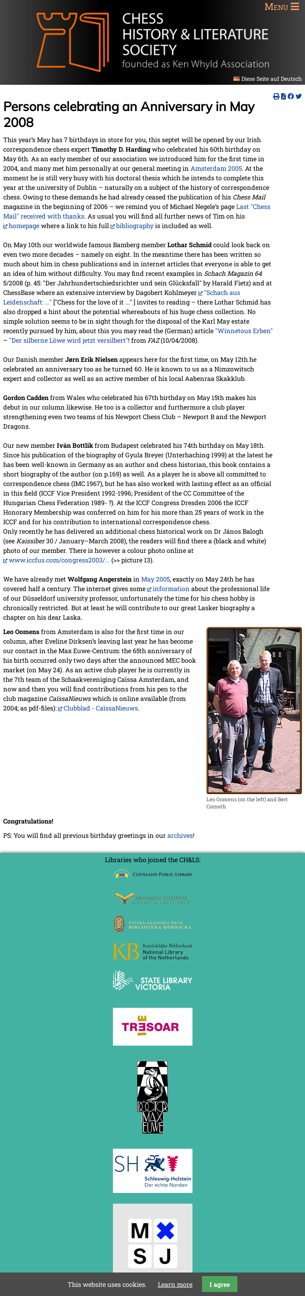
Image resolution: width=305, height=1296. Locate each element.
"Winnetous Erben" (244, 330)
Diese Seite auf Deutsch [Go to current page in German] (271, 78)
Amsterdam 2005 (216, 168)
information (171, 588)
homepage (24, 225)
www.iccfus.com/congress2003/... (59, 560)
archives (180, 835)
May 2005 (155, 579)
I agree (220, 1284)
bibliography (134, 225)
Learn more (175, 1284)
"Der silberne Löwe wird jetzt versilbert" (68, 340)
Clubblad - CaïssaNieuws (101, 708)
